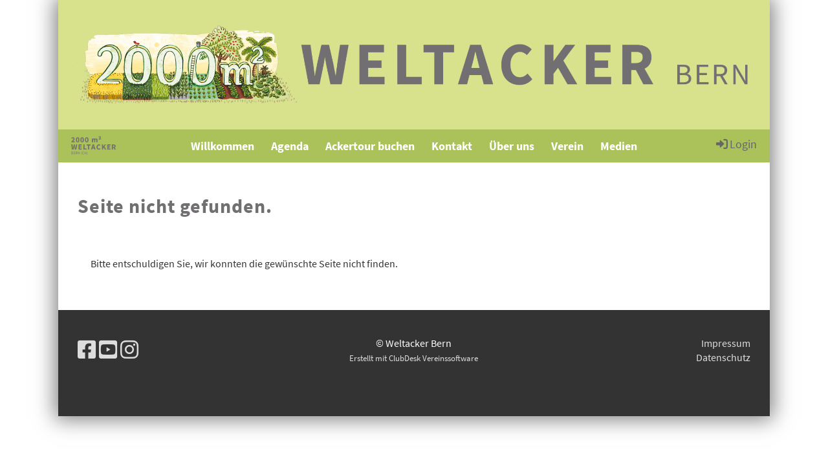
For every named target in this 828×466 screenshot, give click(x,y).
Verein (567, 146)
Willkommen (222, 146)
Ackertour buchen (370, 146)
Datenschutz (723, 357)
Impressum (725, 343)
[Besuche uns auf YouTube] (108, 350)
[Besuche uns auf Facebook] (87, 350)
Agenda (290, 146)
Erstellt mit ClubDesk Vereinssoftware (413, 358)
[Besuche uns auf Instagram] (129, 350)
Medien (618, 146)
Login (735, 143)
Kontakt (451, 146)
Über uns (511, 146)
